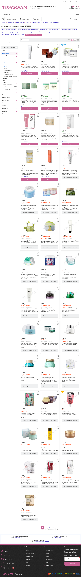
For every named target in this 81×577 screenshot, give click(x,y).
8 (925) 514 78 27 (38, 6)
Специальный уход (7, 94)
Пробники (5, 60)
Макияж (5, 78)
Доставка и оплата (30, 553)
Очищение (6, 64)
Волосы (5, 82)
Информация (25, 19)
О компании (28, 550)
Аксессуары (6, 57)
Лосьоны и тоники (8, 70)
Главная (3, 22)
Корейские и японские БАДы (10, 86)
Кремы (5, 66)
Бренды (37, 19)
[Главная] (2, 19)
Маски (5, 68)
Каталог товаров (11, 19)
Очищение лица (6, 92)
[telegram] (11, 568)
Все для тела (5, 100)
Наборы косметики (7, 84)
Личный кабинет (29, 559)
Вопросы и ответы (49, 565)
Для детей (4, 111)
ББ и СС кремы (7, 55)
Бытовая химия (6, 113)
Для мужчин (5, 108)
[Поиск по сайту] (33, 14)
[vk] (6, 568)
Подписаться (72, 563)
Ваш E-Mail (68, 558)
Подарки (4, 105)
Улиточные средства (8, 74)
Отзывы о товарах (49, 550)
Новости (27, 562)
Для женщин (5, 53)
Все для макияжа (6, 97)
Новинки (47, 553)
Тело (4, 80)
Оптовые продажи (29, 556)
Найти (76, 14)
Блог (47, 562)
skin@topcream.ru (8, 559)
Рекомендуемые (49, 559)
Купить (29, 74)
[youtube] (8, 568)
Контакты (74, 19)
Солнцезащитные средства (10, 76)
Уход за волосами (6, 103)
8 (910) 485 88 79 (50, 6)
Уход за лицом (6, 62)
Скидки (47, 556)
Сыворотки (6, 72)
